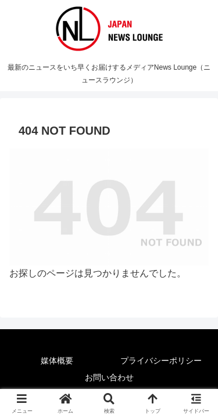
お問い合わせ (109, 377)
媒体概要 (57, 360)
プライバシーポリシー (161, 360)
